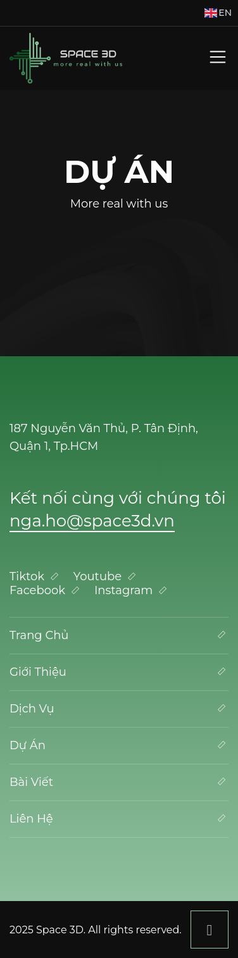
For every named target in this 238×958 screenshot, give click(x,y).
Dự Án (119, 745)
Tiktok (35, 576)
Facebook (45, 590)
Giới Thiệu (119, 672)
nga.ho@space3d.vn (92, 521)
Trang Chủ (119, 635)
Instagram (132, 590)
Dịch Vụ (119, 708)
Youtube (106, 576)
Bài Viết (119, 782)
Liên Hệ (119, 818)
